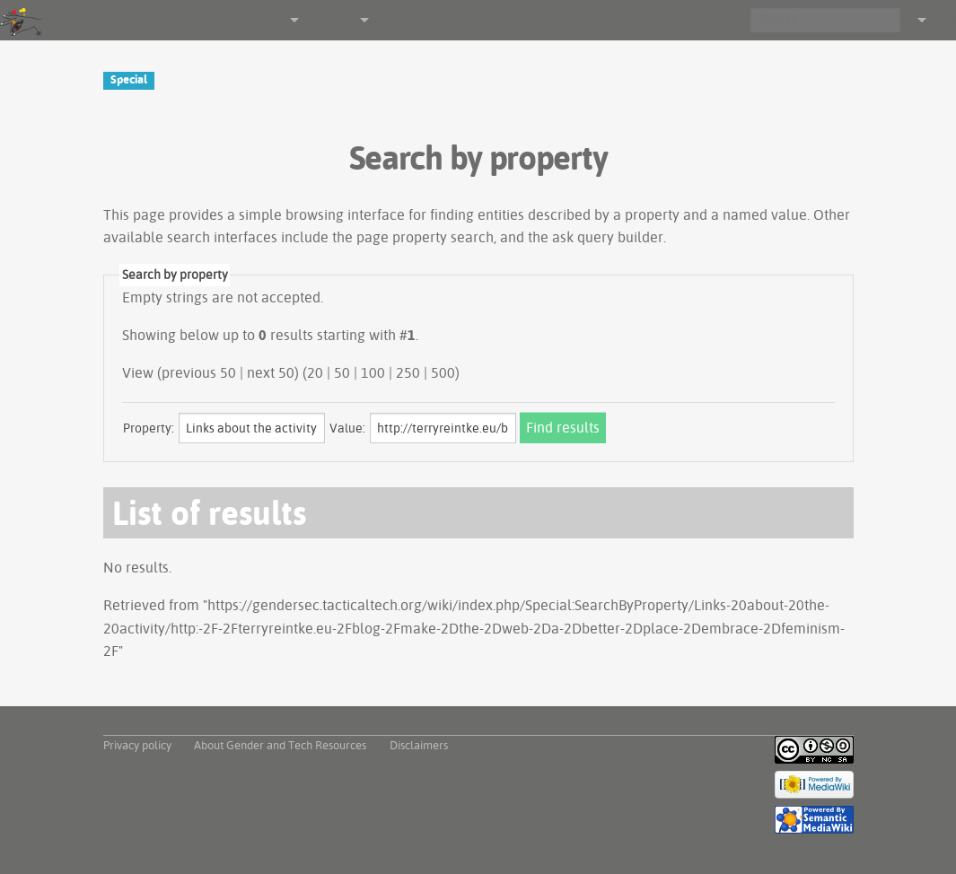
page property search (425, 237)
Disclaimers (419, 745)
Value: (347, 428)
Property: (148, 428)
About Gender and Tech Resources (280, 745)
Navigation (258, 20)
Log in (941, 20)
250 (408, 372)
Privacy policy (137, 745)
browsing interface (345, 214)
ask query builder (607, 237)
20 (315, 372)
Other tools (327, 20)
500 (443, 372)
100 (373, 372)
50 (342, 372)
